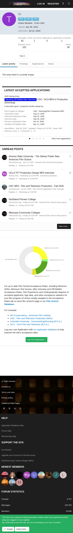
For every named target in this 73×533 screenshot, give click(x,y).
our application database (45, 329)
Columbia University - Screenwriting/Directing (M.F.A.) (36, 321)
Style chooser (8, 381)
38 (68, 47)
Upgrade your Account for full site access (18, 455)
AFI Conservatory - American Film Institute (30, 315)
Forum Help (6, 431)
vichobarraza (14, 189)
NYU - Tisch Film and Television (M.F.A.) (29, 324)
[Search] (69, 3)
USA (42, 23)
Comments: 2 (26, 131)
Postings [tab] (24, 64)
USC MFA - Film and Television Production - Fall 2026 (36, 186)
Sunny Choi (13, 176)
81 (22, 41)
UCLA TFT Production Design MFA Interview (31, 173)
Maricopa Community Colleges (24, 212)
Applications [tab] (38, 64)
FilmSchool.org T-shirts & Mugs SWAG (17, 461)
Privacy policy (7, 398)
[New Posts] (63, 3)
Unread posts (12, 149)
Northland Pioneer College (22, 199)
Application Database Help (12, 425)
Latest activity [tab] (8, 64)
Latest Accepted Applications (27, 90)
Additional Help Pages (10, 403)
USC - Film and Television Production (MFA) (31, 318)
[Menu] (4, 4)
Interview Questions (48, 176)
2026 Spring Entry (11, 96)
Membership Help (8, 436)
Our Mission (6, 450)
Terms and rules (8, 392)
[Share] (34, 131)
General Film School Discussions (49, 162)
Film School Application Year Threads (48, 189)
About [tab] (51, 64)
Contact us (5, 387)
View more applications (61, 138)
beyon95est (9, 128)
